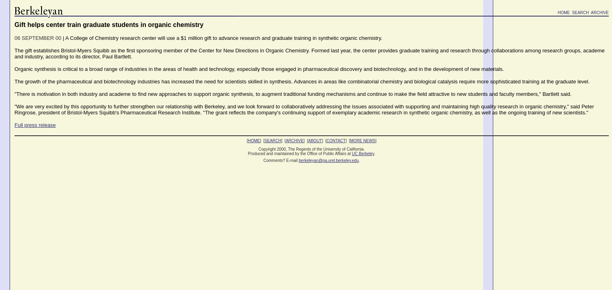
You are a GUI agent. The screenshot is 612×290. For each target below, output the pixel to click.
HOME (564, 12)
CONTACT (336, 141)
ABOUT (315, 141)
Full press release (35, 125)
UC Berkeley (363, 153)
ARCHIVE (600, 12)
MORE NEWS (363, 141)
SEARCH (580, 12)
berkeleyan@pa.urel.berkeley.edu (329, 160)
